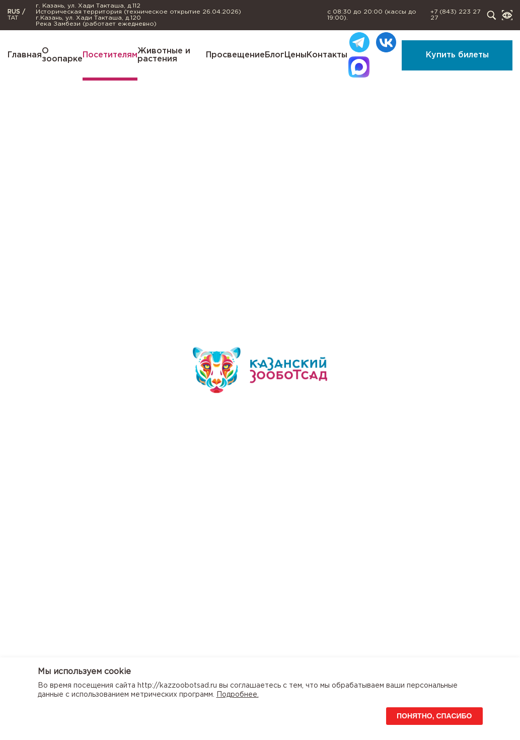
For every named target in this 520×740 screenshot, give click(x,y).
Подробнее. (237, 695)
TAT (13, 18)
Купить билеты (457, 55)
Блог (274, 55)
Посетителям (110, 55)
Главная (25, 55)
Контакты (327, 55)
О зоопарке (62, 55)
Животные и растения (163, 55)
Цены (295, 55)
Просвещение (235, 55)
